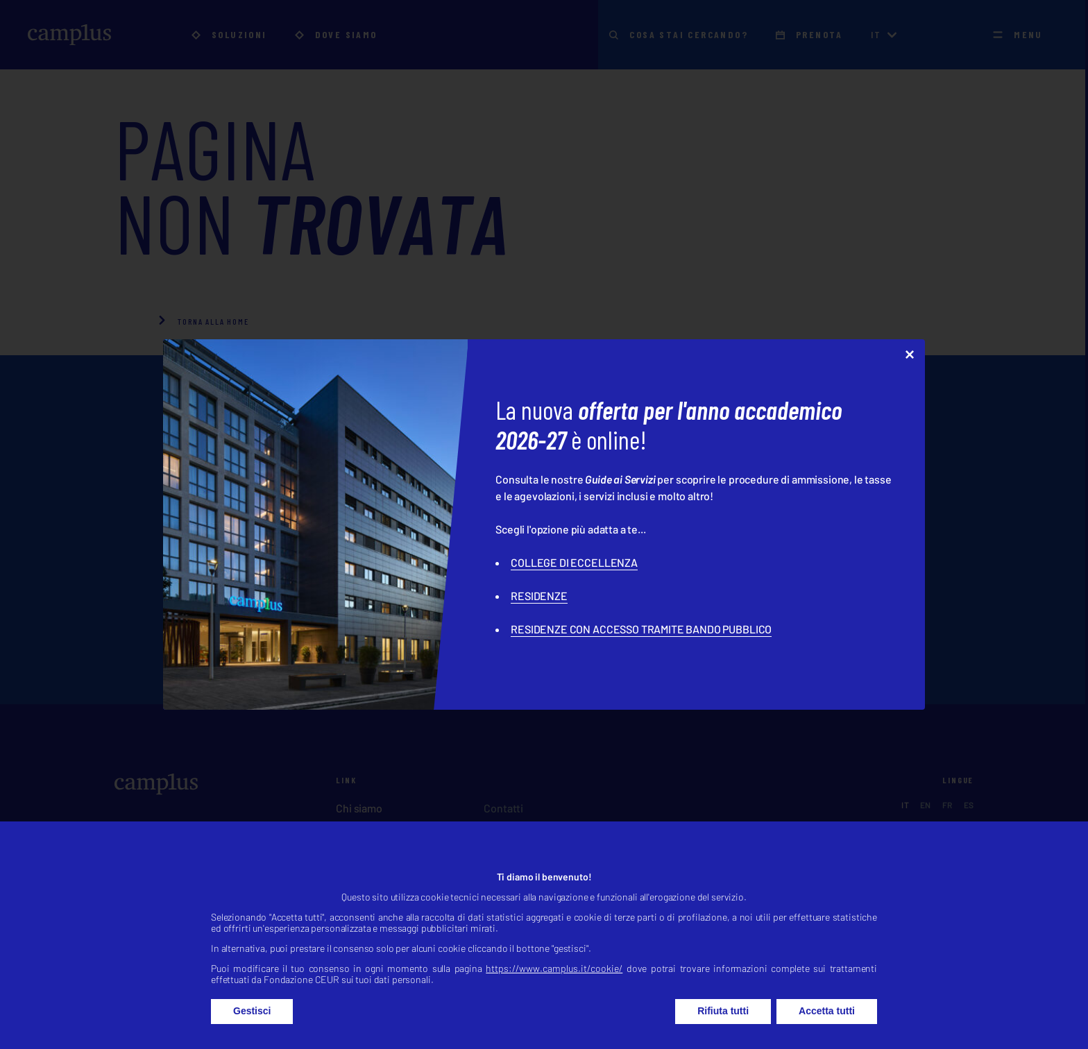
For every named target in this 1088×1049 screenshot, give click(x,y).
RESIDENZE (539, 595)
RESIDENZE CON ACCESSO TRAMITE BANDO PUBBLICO (641, 629)
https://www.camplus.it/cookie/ (554, 983)
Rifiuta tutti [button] (723, 1025)
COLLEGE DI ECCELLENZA (574, 562)
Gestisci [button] (252, 1025)
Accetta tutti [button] (827, 1025)
